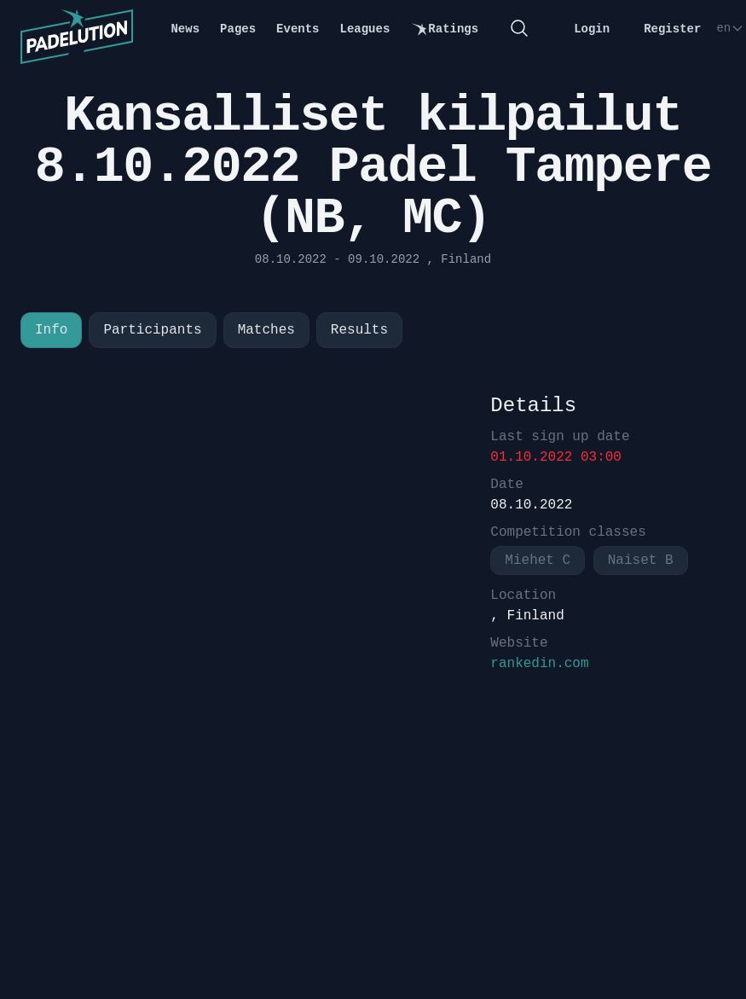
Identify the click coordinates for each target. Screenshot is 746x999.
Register (672, 29)
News (185, 29)
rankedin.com (539, 663)
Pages (238, 29)
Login (592, 29)
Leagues (365, 29)
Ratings (444, 29)
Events (297, 29)
